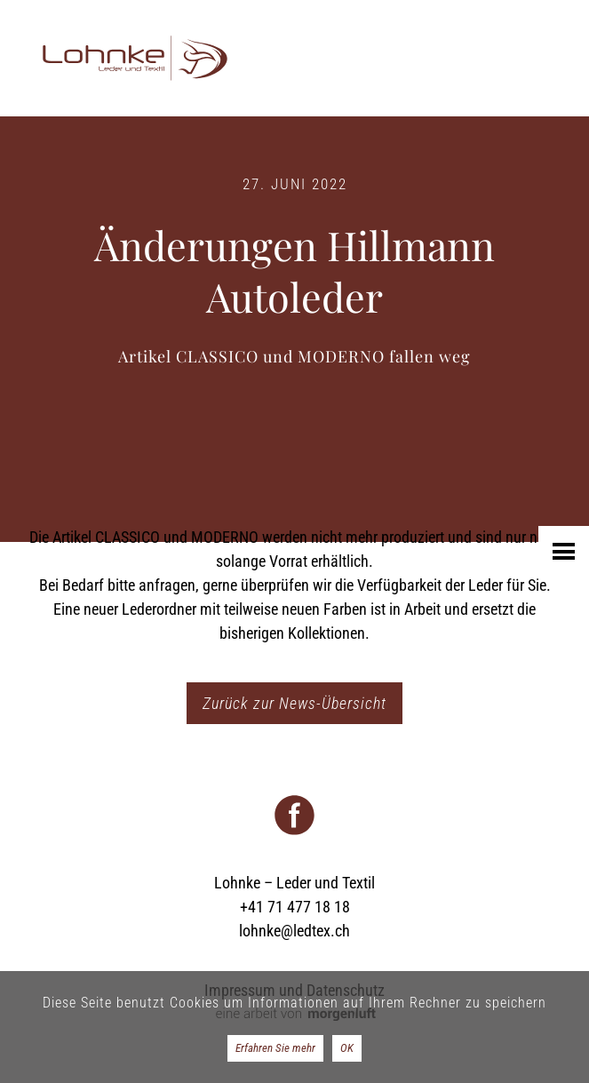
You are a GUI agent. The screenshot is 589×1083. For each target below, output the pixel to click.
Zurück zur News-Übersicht (294, 703)
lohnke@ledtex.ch (294, 930)
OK (347, 1048)
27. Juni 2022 (295, 184)
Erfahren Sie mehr (275, 1048)
